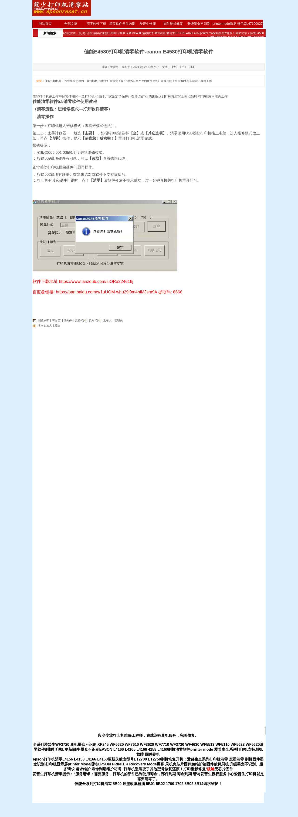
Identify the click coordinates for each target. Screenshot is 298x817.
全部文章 (70, 23)
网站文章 (241, 33)
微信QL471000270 (250, 23)
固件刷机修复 (173, 23)
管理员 (118, 320)
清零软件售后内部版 (122, 23)
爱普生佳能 (147, 23)
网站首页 (45, 23)
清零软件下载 (96, 23)
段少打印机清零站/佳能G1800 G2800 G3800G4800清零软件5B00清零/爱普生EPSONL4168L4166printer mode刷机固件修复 (155, 33)
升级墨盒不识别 (198, 23)
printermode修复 (225, 23)
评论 (54, 320)
